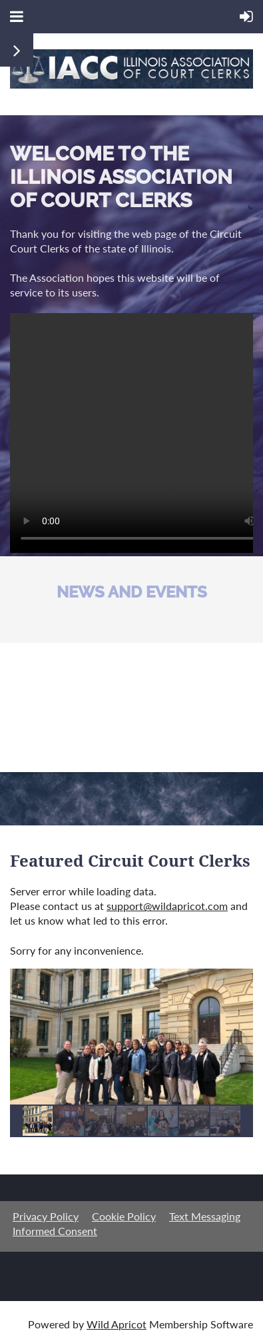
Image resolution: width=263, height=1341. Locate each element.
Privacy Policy (46, 1216)
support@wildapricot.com (167, 905)
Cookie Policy (124, 1216)
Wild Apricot (116, 1324)
